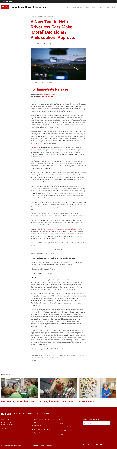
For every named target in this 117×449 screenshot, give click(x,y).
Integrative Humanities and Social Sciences (69, 355)
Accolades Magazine (76, 7)
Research (100, 7)
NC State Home (6, 1)
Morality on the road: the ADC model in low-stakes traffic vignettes (59, 229)
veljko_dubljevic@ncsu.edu (47, 94)
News (60, 420)
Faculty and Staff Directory (42, 429)
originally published (46, 349)
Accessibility (63, 430)
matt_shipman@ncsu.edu (46, 96)
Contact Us (37, 426)
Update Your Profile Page (42, 433)
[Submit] (114, 423)
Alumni (93, 7)
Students (86, 7)
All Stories (65, 7)
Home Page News (49, 355)
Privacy (61, 434)
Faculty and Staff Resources (68, 427)
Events (61, 423)
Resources (49, 445)
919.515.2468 (5, 428)
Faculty (41, 355)
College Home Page (111, 7)
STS (35, 360)
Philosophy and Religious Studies (41, 357)
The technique (35, 147)
